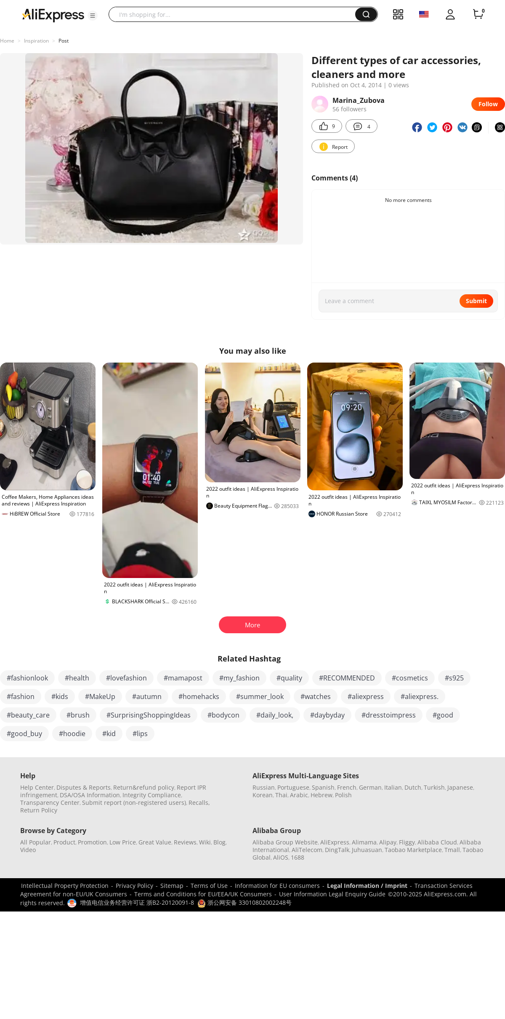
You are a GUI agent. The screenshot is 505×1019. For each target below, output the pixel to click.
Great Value (154, 842)
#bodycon (223, 715)
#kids (59, 696)
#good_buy (24, 733)
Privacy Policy (134, 886)
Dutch (412, 787)
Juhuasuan (367, 850)
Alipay (387, 842)
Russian (263, 787)
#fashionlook (27, 678)
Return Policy (38, 810)
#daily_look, (274, 715)
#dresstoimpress (388, 715)
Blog (219, 842)
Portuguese (293, 787)
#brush (78, 715)
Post (63, 40)
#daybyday (327, 715)
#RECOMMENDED (347, 678)
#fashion (21, 696)
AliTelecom (307, 850)
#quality (289, 678)
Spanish (323, 787)
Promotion (92, 842)
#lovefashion (126, 678)
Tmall (452, 850)
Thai (281, 795)
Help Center (37, 787)
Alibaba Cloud (437, 842)
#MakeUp (100, 696)
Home (7, 40)
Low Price (122, 842)
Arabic (299, 795)
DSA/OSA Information (90, 795)
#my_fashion (239, 678)
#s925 (454, 678)
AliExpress (334, 842)
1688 (297, 857)
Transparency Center (50, 803)
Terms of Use (209, 886)
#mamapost (183, 678)
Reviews (185, 842)
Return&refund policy (143, 787)
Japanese (460, 787)
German (370, 787)
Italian (393, 787)
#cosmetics (410, 678)
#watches (315, 696)
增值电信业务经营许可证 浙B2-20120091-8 (137, 902)
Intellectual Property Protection (65, 886)
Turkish (434, 787)
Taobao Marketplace (413, 850)
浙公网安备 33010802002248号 (244, 902)
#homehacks (198, 696)
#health (77, 678)
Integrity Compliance (151, 795)
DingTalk (337, 850)
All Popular (35, 842)
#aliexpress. (420, 696)
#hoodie (72, 733)
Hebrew (321, 795)
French (346, 787)
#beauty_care (28, 715)
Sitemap (171, 886)
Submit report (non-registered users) (134, 803)
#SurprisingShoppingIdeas (148, 715)
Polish (343, 795)
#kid (109, 733)
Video (28, 850)
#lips (140, 733)
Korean (262, 795)
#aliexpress (366, 696)
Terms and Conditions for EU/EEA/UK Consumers (203, 894)
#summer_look (260, 696)
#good (443, 715)
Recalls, (199, 803)
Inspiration (36, 40)
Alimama (364, 842)
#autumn (147, 696)
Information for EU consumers (277, 886)
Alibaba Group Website (285, 842)
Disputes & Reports (83, 787)
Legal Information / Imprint (367, 886)
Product (64, 842)
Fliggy (407, 842)
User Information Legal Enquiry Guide (332, 894)
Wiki (205, 842)
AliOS (280, 857)
